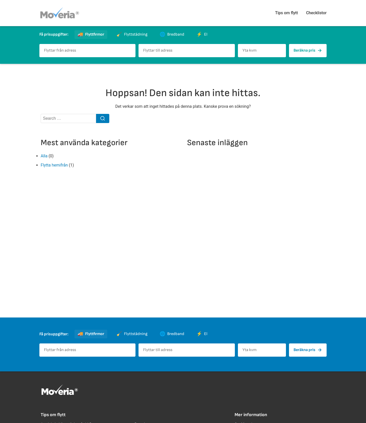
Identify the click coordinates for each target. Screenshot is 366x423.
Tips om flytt (286, 12)
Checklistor (316, 12)
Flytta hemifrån (54, 165)
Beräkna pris (308, 51)
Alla (44, 156)
